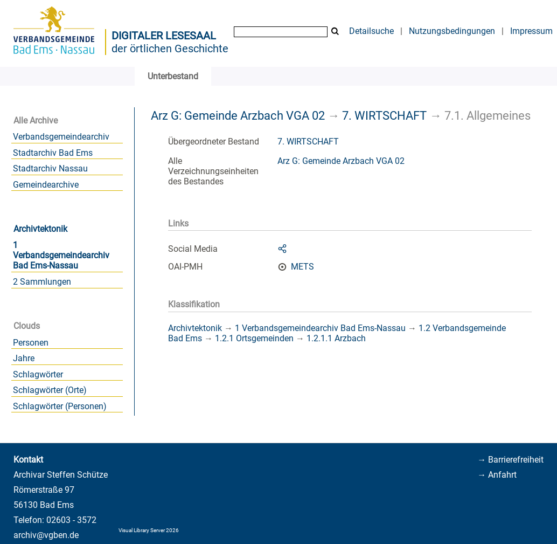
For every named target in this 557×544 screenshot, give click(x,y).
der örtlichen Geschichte (170, 48)
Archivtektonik (40, 229)
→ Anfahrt (497, 475)
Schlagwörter (38, 374)
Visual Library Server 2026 (149, 530)
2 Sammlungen (42, 282)
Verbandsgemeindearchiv (61, 137)
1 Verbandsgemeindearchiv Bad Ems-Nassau (61, 255)
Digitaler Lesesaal (164, 35)
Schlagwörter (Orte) (50, 390)
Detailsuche (371, 31)
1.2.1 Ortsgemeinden (254, 338)
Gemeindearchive (46, 185)
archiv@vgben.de (46, 535)
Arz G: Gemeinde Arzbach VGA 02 (238, 115)
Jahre (23, 358)
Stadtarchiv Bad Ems (53, 153)
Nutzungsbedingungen (452, 31)
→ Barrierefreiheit (510, 460)
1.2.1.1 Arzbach (336, 338)
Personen (30, 343)
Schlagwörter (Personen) (60, 406)
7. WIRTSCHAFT (384, 115)
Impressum (531, 31)
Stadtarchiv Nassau (50, 168)
